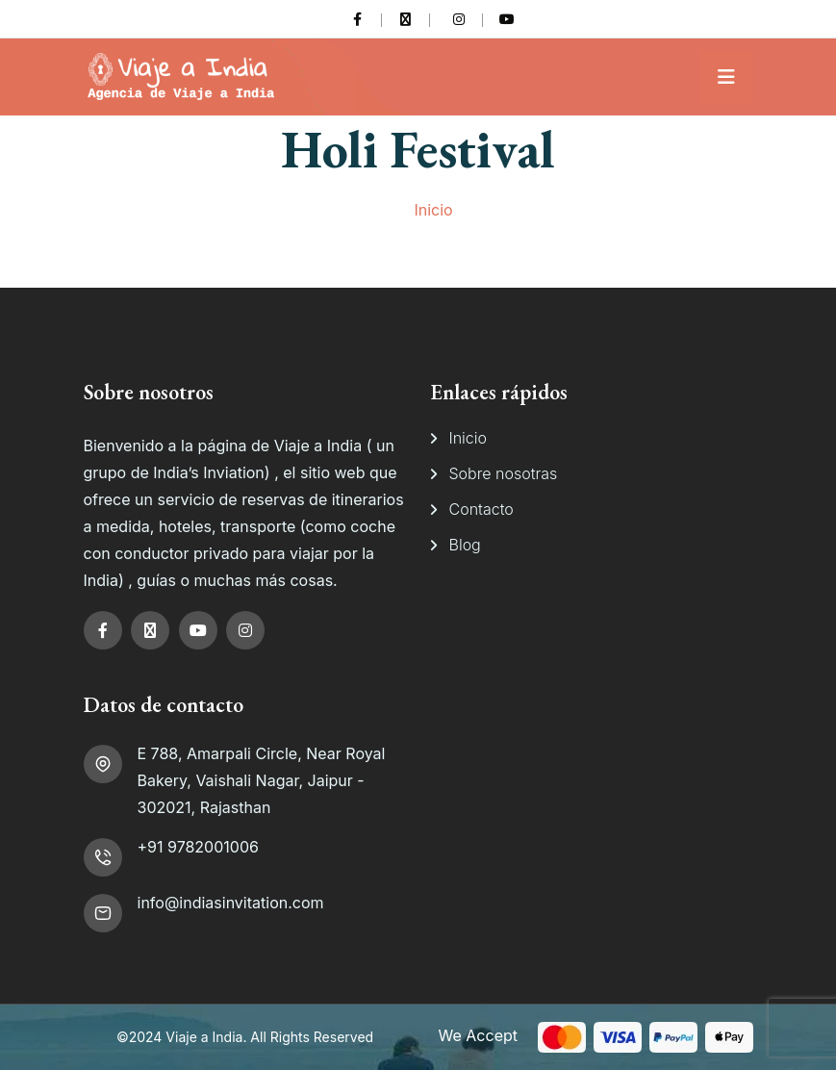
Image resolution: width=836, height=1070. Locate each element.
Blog (465, 544)
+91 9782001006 (198, 846)
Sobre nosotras (503, 473)
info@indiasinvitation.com (231, 902)
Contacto (481, 509)
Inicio (433, 209)
